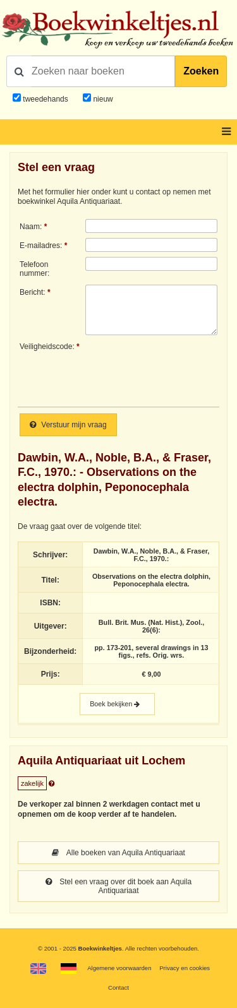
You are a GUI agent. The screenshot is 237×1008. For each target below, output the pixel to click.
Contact (118, 987)
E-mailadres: (41, 245)
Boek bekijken (117, 704)
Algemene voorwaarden (119, 967)
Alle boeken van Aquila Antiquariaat (118, 852)
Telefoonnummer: (34, 269)
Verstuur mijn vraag (68, 424)
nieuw (102, 99)
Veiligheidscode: (47, 346)
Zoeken (201, 71)
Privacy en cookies (184, 967)
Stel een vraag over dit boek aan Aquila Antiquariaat (118, 886)
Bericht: (33, 292)
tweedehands (45, 99)
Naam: (31, 226)
